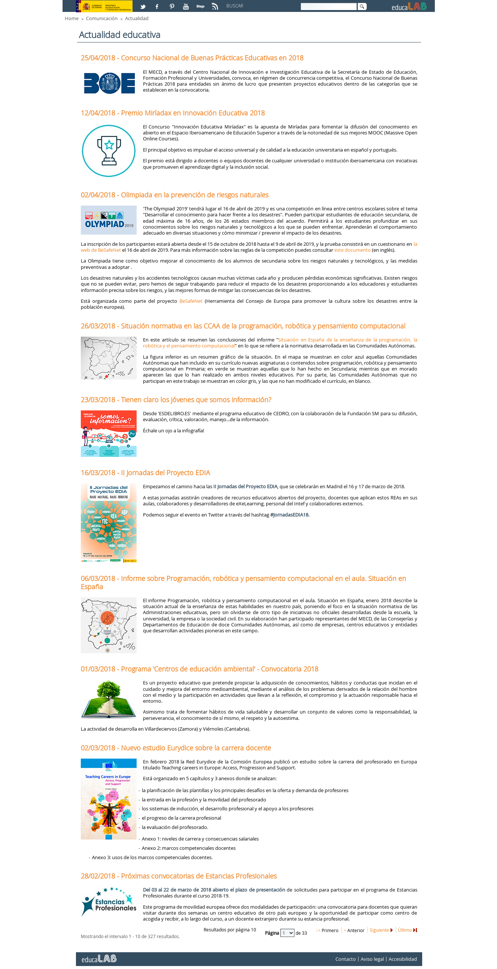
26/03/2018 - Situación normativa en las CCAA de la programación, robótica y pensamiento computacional (243, 325)
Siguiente (379, 930)
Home (72, 18)
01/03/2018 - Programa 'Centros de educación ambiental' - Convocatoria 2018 (199, 668)
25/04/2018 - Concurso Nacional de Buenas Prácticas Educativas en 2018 (192, 57)
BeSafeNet (191, 301)
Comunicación (102, 18)
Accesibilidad (403, 959)
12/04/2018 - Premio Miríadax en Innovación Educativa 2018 (173, 112)
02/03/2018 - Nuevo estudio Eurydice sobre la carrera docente (176, 747)
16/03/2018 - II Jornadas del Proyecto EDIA (145, 472)
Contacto (345, 959)
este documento (352, 250)
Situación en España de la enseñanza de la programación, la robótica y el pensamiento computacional (280, 342)
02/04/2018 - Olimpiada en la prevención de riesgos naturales (174, 194)
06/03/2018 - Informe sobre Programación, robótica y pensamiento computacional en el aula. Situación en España (243, 582)
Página (272, 932)
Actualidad (137, 18)
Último (405, 930)
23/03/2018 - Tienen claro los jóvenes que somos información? (176, 399)
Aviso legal (372, 959)
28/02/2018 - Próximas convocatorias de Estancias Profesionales (179, 875)
